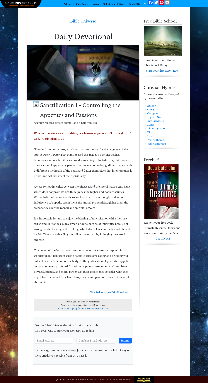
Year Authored (155, 139)
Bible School (109, 4)
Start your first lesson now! (162, 70)
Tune (150, 136)
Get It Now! (162, 238)
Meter (150, 124)
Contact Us (134, 4)
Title (150, 132)
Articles (67, 4)
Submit (125, 340)
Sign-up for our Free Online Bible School (73, 379)
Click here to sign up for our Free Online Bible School (83, 308)
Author (151, 105)
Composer (153, 113)
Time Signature (156, 128)
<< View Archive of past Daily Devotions (107, 292)
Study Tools (81, 4)
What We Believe (121, 379)
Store (122, 4)
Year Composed (156, 143)
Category (152, 109)
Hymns (95, 4)
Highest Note (155, 117)
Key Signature (155, 120)
